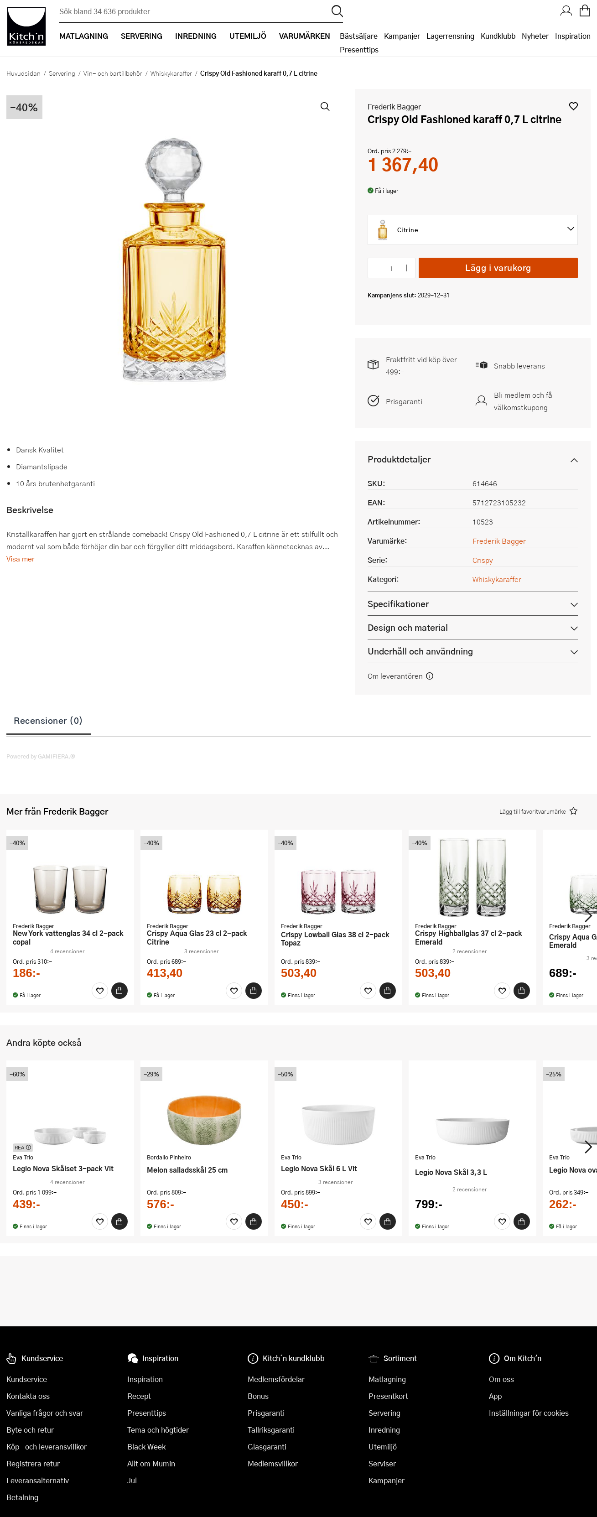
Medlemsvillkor (273, 1463)
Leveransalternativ (37, 1480)
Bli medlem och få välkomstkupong (523, 401)
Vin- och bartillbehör (112, 73)
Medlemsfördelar (276, 1379)
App (495, 1396)
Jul (132, 1480)
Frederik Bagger (394, 106)
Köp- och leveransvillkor (46, 1446)
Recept (139, 1396)
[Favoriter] (100, 990)
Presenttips (359, 49)
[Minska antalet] (376, 268)
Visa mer (20, 558)
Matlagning (387, 1379)
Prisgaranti (404, 401)
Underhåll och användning (420, 651)
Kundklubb (498, 36)
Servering (62, 73)
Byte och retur (30, 1429)
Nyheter (535, 36)
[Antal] (391, 268)
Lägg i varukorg (498, 267)
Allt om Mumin (151, 1463)
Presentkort (388, 1396)
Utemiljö (383, 1446)
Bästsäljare (359, 36)
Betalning (22, 1497)
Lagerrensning (450, 36)
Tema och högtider (158, 1429)
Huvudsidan (23, 73)
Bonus (258, 1396)
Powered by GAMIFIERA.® (40, 756)
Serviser (382, 1463)
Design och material (408, 627)
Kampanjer (402, 36)
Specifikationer (398, 603)
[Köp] (119, 990)
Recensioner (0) (48, 720)
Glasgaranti (267, 1446)
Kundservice (26, 1379)
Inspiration (573, 36)
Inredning (384, 1429)
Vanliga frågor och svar (44, 1413)
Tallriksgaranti (271, 1429)
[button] (573, 106)
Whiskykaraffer (171, 73)
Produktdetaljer (399, 459)
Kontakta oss (28, 1396)
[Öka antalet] (406, 268)
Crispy (482, 560)
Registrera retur (33, 1463)
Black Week (146, 1446)
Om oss (501, 1379)
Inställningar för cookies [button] (529, 1413)
